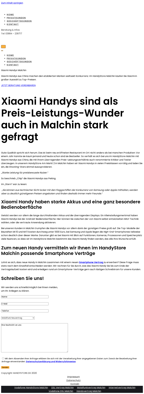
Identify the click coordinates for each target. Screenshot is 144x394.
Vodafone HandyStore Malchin (31, 387)
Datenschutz (73, 380)
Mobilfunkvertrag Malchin (91, 387)
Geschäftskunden (19, 21)
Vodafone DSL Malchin (61, 391)
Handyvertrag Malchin (88, 391)
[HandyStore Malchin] (72, 8)
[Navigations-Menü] (3, 46)
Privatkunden (16, 17)
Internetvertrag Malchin (122, 387)
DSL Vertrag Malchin (62, 387)
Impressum (73, 376)
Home (10, 14)
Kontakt (13, 24)
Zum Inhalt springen (12, 3)
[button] (18, 85)
